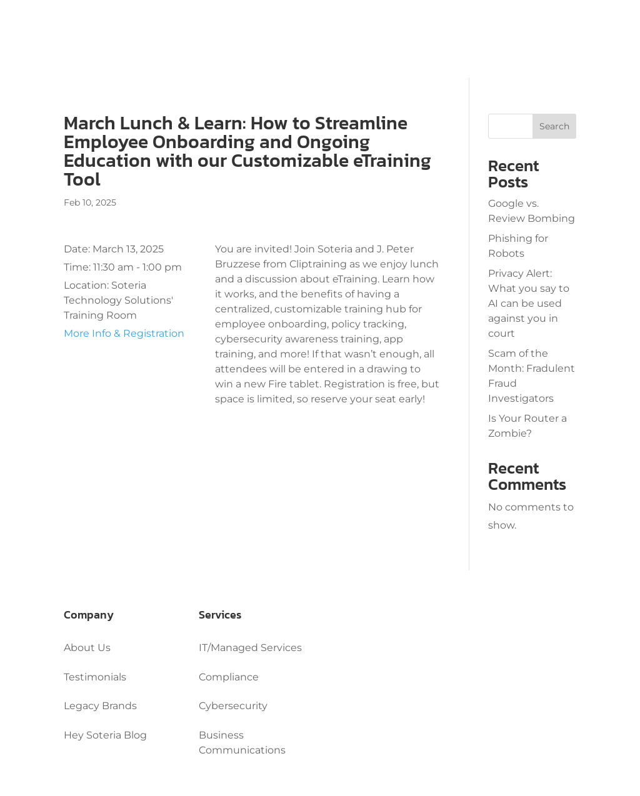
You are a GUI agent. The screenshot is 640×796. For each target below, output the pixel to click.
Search (554, 126)
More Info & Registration (124, 333)
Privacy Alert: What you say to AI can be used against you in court (528, 303)
